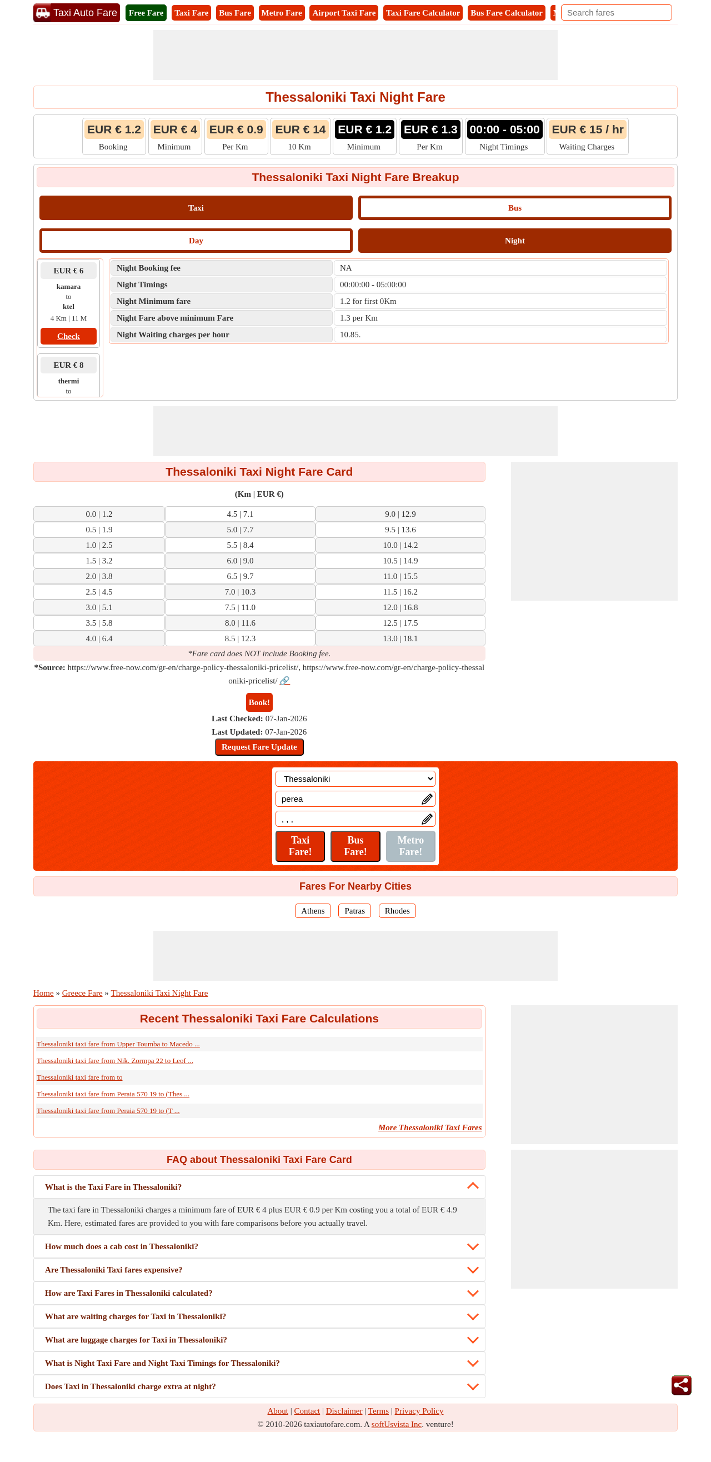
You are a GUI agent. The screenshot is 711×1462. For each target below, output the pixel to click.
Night (515, 240)
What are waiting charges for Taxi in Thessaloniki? (135, 1316)
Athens (313, 910)
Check (68, 336)
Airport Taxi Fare (343, 12)
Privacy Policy (419, 1410)
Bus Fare (235, 12)
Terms (378, 1410)
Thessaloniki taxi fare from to (80, 1077)
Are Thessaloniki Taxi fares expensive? (114, 1269)
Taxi (196, 207)
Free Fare (146, 12)
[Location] (355, 779)
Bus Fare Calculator (506, 12)
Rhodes (397, 910)
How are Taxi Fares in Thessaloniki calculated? (129, 1293)
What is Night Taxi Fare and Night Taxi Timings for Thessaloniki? (162, 1363)
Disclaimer (344, 1410)
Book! (259, 702)
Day (196, 240)
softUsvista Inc (397, 1424)
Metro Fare (282, 12)
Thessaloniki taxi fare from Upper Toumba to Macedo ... (118, 1044)
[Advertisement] (355, 55)
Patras (354, 910)
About (278, 1410)
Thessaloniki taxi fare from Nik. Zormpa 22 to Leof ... (115, 1060)
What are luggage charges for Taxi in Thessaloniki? (136, 1339)
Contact (307, 1410)
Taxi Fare (191, 12)
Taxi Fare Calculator (423, 12)
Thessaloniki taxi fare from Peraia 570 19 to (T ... (108, 1110)
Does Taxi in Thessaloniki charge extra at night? (130, 1386)
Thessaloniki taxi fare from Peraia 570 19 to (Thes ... (113, 1094)
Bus (515, 207)
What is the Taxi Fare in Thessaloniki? (113, 1186)
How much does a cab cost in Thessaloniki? (121, 1246)
